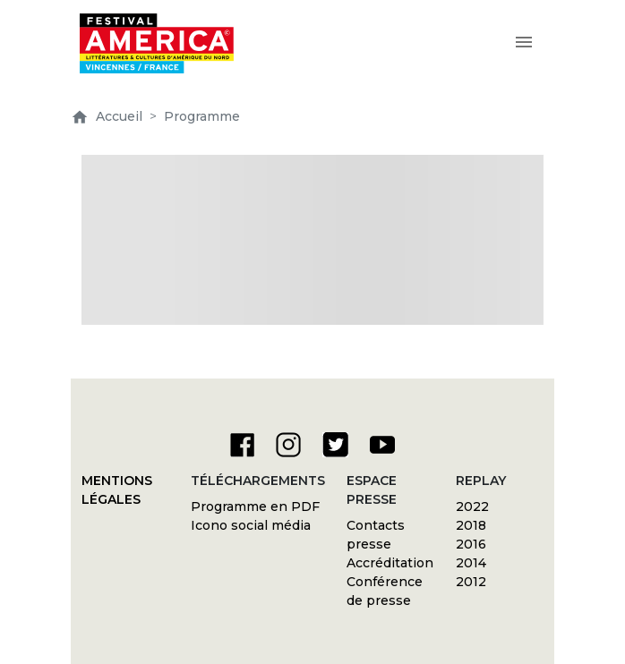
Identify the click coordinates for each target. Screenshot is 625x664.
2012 (471, 582)
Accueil (106, 116)
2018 (471, 525)
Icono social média (251, 525)
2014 (471, 563)
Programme (202, 116)
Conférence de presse (385, 591)
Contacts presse (376, 534)
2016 (471, 544)
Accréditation (390, 563)
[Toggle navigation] (523, 43)
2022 (472, 506)
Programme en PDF (255, 506)
